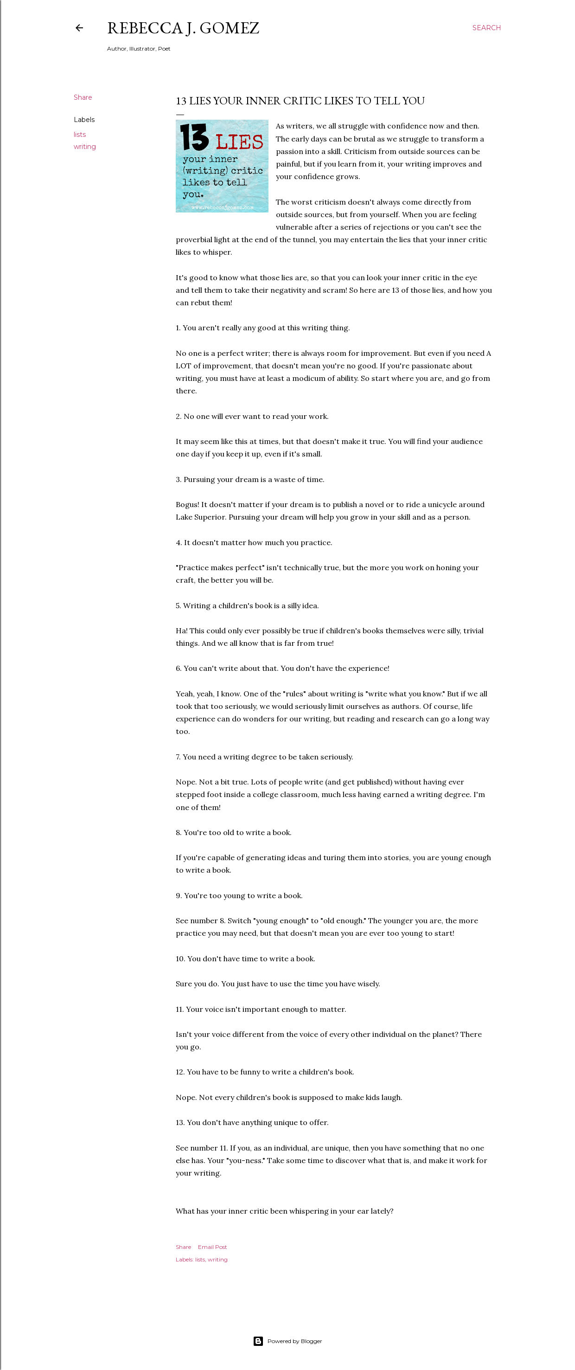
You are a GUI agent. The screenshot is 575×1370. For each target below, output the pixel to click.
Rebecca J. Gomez (183, 28)
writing (85, 146)
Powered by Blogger (287, 1341)
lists (80, 134)
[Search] (487, 28)
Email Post (212, 1246)
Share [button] (83, 97)
